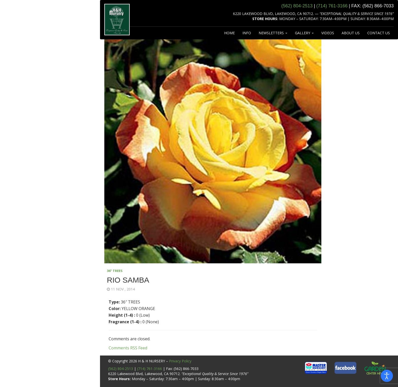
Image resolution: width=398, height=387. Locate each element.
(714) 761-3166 (149, 368)
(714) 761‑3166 (331, 5)
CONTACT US (378, 32)
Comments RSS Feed (128, 348)
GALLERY (304, 32)
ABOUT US (351, 32)
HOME (229, 32)
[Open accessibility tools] (387, 376)
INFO (246, 32)
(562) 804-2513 (120, 368)
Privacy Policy (180, 361)
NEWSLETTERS (273, 32)
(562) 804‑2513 (296, 5)
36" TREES (115, 270)
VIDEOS (327, 32)
